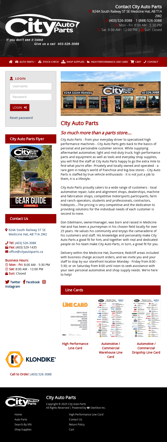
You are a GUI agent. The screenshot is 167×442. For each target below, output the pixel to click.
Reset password (21, 118)
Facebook (33, 282)
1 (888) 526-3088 (149, 20)
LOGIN (20, 107)
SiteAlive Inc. (96, 407)
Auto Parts (24, 61)
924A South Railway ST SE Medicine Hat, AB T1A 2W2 (26, 232)
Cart (71, 429)
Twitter (15, 282)
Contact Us (75, 419)
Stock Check (48, 61)
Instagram (12, 286)
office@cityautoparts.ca (26, 252)
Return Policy (77, 424)
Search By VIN (23, 424)
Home (18, 414)
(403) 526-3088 (120, 20)
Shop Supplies (72, 61)
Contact (151, 61)
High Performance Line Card (107, 61)
